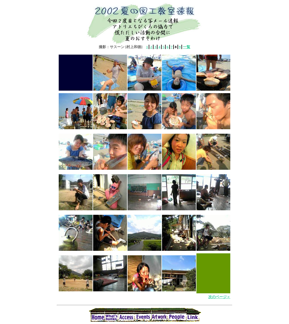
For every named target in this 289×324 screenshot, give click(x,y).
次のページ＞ (219, 297)
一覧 (186, 47)
